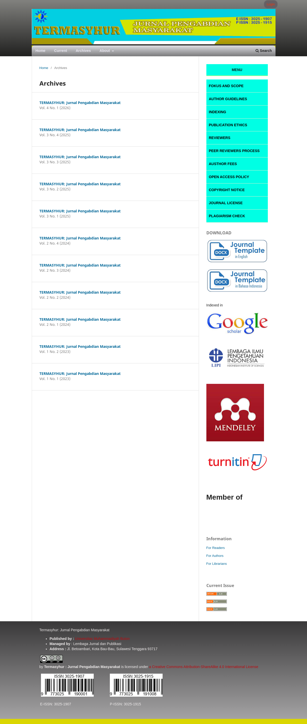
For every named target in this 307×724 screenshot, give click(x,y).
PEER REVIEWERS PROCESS (234, 151)
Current (60, 51)
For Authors (215, 556)
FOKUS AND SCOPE (226, 86)
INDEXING (217, 112)
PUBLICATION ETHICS (228, 125)
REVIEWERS (219, 138)
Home (41, 51)
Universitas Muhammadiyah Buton (102, 639)
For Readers (215, 548)
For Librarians (216, 564)
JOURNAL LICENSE (226, 203)
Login (271, 4)
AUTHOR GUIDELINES (228, 99)
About (105, 51)
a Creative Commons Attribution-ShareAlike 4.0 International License (203, 667)
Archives (83, 51)
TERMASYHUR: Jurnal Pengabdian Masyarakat (80, 102)
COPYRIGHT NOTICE (227, 190)
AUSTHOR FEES (223, 164)
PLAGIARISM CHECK (227, 216)
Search (264, 51)
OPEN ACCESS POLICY (229, 177)
